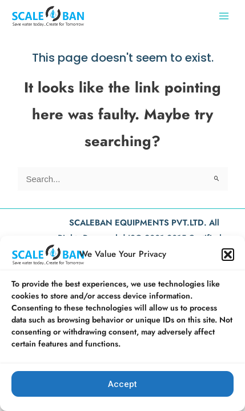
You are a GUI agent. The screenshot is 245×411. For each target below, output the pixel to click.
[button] (228, 254)
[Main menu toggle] (224, 16)
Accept (122, 384)
